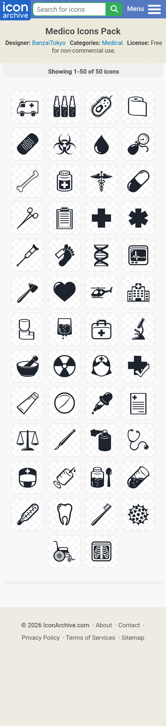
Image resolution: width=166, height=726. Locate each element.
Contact (129, 625)
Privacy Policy (41, 637)
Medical (112, 42)
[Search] (114, 9)
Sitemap (133, 637)
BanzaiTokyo (49, 42)
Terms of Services (90, 637)
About (104, 625)
